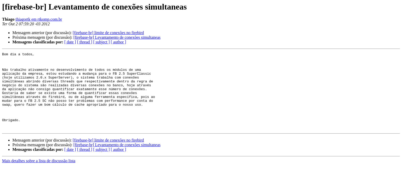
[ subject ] (101, 42)
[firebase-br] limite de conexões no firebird (108, 32)
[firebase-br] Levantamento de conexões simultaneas (116, 37)
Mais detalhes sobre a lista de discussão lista (38, 176)
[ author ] (118, 42)
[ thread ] (84, 42)
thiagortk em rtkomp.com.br (38, 19)
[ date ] (70, 42)
